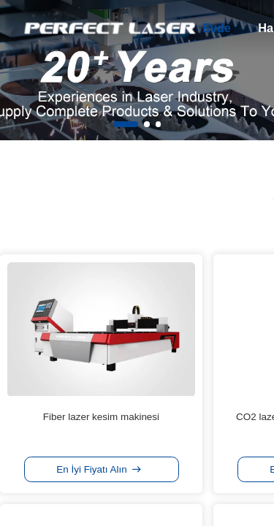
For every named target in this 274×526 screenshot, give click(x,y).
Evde (216, 27)
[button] (126, 124)
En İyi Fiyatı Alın (99, 469)
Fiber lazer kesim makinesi (101, 416)
